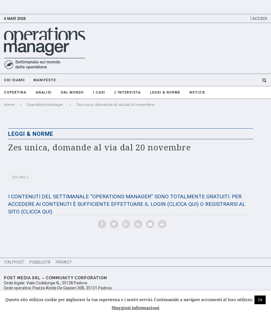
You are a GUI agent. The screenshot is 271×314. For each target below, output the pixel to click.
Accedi (260, 18)
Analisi (44, 92)
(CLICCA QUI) (183, 204)
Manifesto (44, 80)
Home (9, 105)
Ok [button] (260, 299)
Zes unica (20, 177)
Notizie (197, 92)
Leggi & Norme (165, 92)
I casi (99, 92)
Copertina (15, 92)
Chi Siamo (14, 80)
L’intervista (127, 92)
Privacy (64, 262)
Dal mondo (72, 92)
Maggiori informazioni (135, 307)
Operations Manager (45, 105)
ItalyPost (14, 262)
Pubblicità (40, 262)
